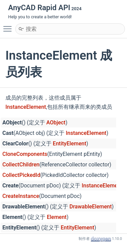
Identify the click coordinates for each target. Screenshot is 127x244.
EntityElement (69, 143)
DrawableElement (90, 206)
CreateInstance (20, 196)
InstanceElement (25, 107)
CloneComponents (24, 154)
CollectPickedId (21, 175)
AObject (56, 122)
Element (56, 217)
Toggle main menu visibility (9, 25)
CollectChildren (20, 164)
